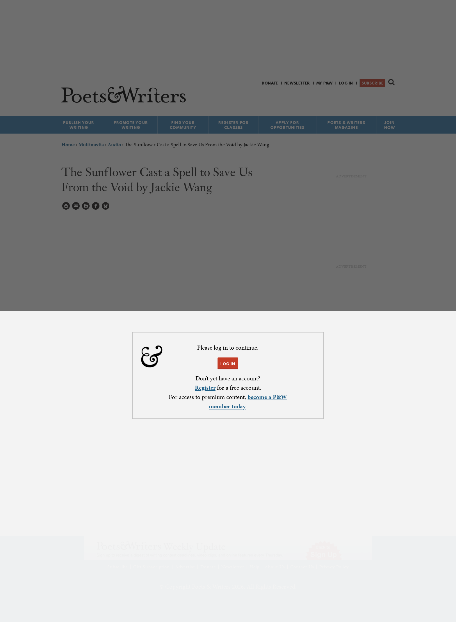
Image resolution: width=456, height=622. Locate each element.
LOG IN (227, 363)
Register (205, 387)
